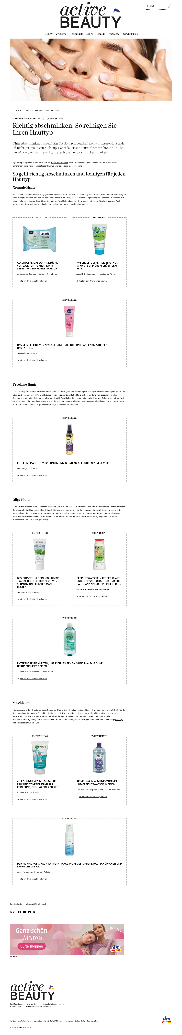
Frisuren (61, 34)
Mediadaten (37, 1021)
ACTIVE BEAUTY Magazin (53, 1021)
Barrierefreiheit (92, 1021)
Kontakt (13, 1021)
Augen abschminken (59, 163)
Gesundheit (76, 34)
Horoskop (114, 34)
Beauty (49, 34)
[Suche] (159, 6)
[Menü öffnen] (13, 34)
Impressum (69, 1021)
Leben (89, 34)
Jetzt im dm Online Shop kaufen (33, 281)
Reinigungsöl (18, 398)
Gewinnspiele (131, 34)
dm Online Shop (24, 1021)
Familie (101, 34)
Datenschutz (80, 1021)
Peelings (119, 720)
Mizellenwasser (114, 513)
